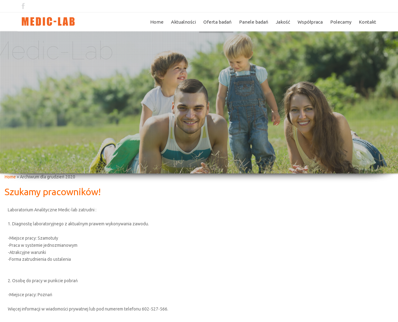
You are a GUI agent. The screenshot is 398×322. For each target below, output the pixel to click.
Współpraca (310, 22)
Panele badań (253, 22)
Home (157, 22)
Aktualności (183, 22)
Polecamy (340, 22)
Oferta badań (217, 22)
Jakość (283, 22)
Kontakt (367, 22)
